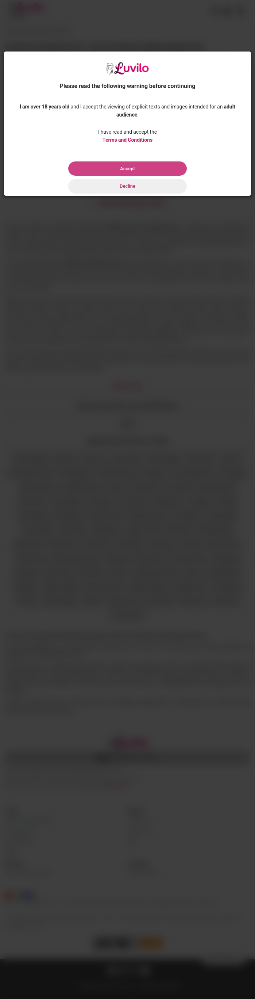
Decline (127, 186)
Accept (127, 168)
